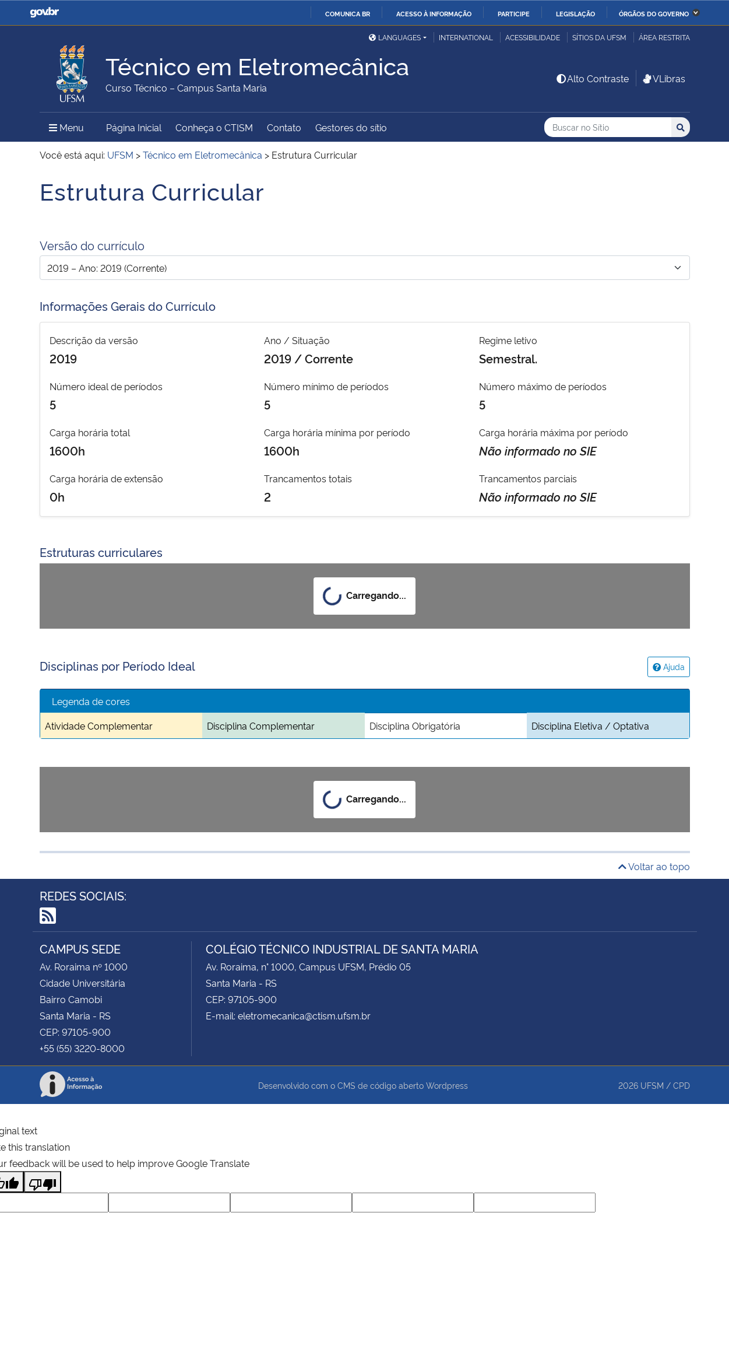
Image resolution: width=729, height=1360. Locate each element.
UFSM (652, 1085)
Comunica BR (347, 13)
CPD (681, 1085)
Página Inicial (133, 127)
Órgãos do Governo (654, 13)
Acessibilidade (532, 37)
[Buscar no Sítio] (608, 127)
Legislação (575, 13)
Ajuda (669, 666)
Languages (395, 37)
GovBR (44, 12)
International (466, 37)
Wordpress (447, 1085)
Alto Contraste (592, 78)
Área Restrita (664, 37)
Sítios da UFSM (599, 37)
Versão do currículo (92, 245)
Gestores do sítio (351, 127)
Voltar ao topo (654, 866)
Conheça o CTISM (214, 127)
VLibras (663, 78)
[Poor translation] (42, 1182)
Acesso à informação (433, 13)
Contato (284, 127)
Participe (514, 13)
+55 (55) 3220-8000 (82, 1048)
